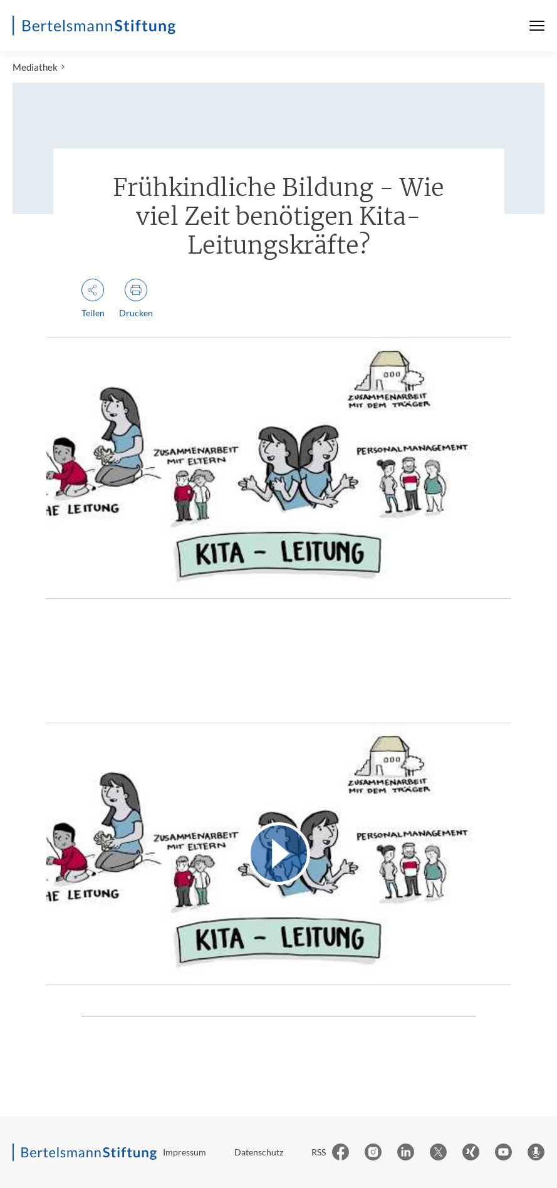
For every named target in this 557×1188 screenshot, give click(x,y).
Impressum (184, 1152)
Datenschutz (258, 1152)
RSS (318, 1152)
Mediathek (35, 67)
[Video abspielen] (278, 853)
